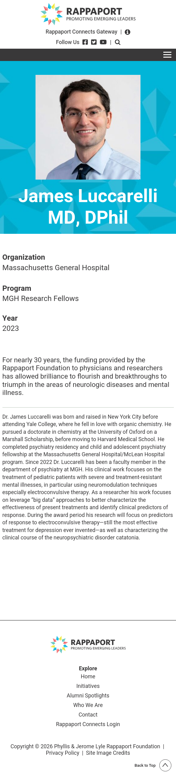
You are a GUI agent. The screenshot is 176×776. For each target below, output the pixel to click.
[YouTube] (103, 42)
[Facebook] (85, 42)
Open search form (118, 42)
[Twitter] (94, 42)
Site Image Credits (108, 753)
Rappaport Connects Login (88, 724)
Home (88, 677)
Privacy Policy (62, 753)
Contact (87, 715)
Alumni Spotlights (88, 696)
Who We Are (88, 705)
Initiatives (87, 686)
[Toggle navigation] (167, 55)
